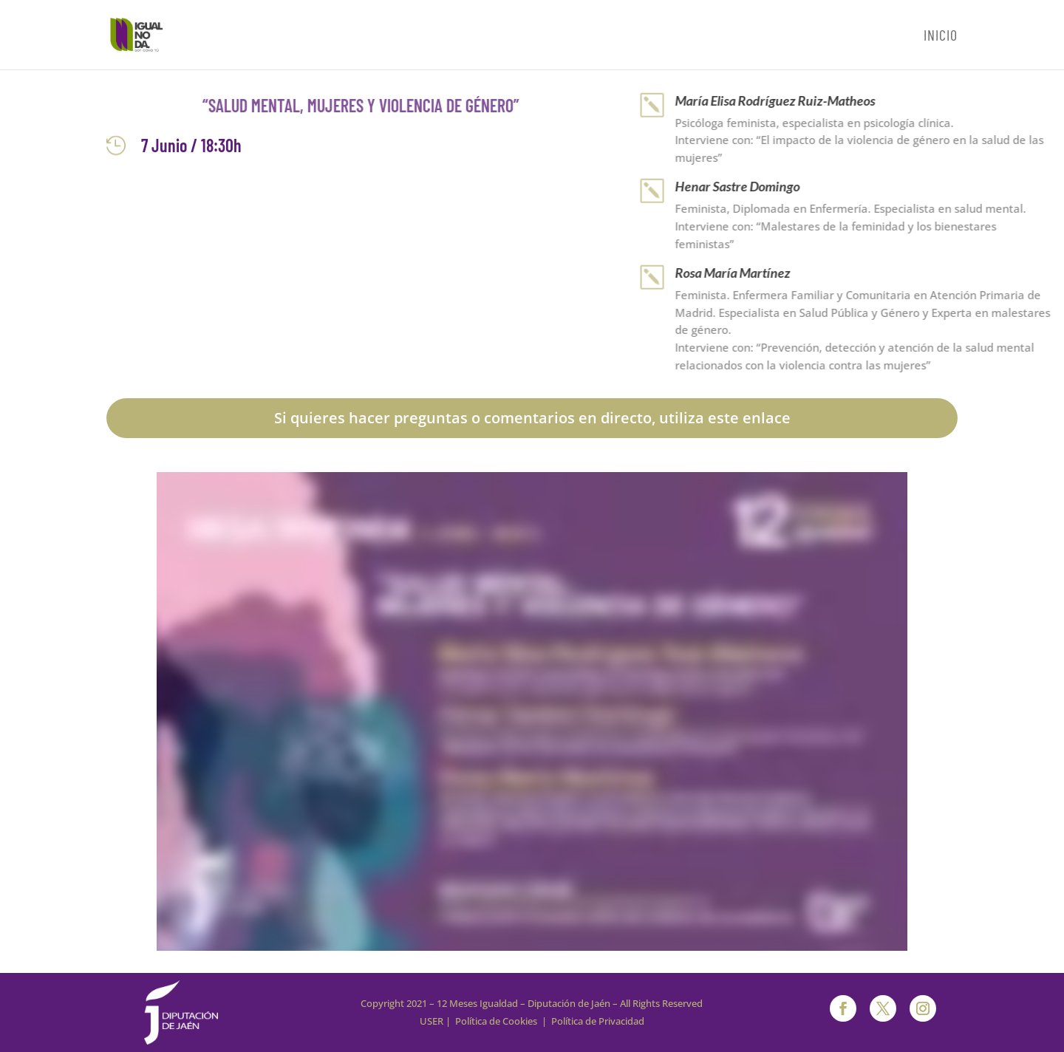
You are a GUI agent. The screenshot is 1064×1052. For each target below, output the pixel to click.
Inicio (941, 37)
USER (431, 1021)
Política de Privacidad (597, 1021)
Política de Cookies (496, 1021)
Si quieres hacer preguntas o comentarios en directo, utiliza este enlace (532, 418)
